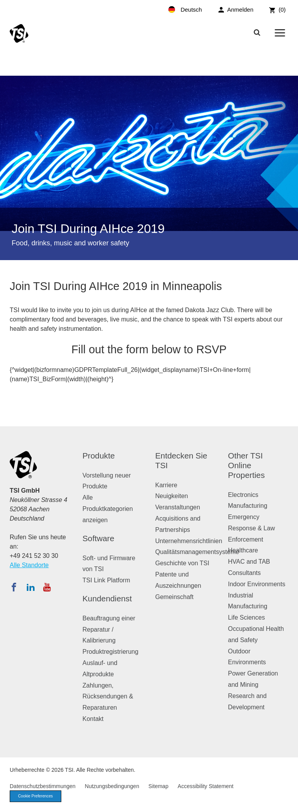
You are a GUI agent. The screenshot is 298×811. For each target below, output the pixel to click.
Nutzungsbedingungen (112, 786)
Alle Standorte (29, 565)
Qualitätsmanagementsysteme (197, 552)
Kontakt (93, 718)
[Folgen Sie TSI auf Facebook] (14, 587)
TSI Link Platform (106, 580)
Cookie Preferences (38, 796)
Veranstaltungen (177, 507)
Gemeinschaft (174, 597)
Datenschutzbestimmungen (43, 786)
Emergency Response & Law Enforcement (251, 528)
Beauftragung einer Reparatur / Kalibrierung (109, 629)
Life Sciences (246, 617)
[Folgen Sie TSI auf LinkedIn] (30, 587)
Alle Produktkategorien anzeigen (108, 508)
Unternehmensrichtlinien (188, 541)
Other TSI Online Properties (246, 465)
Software (98, 538)
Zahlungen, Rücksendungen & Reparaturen (108, 696)
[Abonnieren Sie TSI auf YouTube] (46, 587)
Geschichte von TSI (182, 563)
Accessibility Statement (206, 786)
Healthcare (243, 550)
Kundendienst (107, 598)
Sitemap (158, 786)
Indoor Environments (257, 584)
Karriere (166, 485)
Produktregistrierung (111, 651)
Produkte (99, 455)
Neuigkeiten (171, 496)
